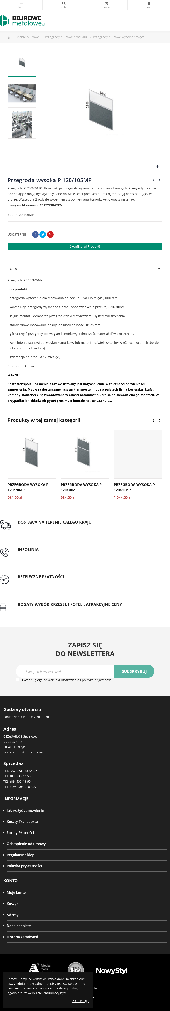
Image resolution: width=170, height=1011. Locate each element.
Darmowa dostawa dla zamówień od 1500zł (54, 527)
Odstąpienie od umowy (26, 843)
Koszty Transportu (22, 821)
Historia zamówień (22, 936)
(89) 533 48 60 (20, 781)
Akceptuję (80, 1001)
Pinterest (50, 234)
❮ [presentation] (153, 420)
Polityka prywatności (24, 865)
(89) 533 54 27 (27, 771)
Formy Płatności (20, 832)
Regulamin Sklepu (22, 854)
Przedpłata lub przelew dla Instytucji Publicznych (58, 582)
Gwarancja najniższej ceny (39, 609)
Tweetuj (42, 234)
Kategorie (21, 3)
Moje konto (16, 892)
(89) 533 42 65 (20, 776)
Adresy (13, 914)
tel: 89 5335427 (30, 554)
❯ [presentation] (160, 420)
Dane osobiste (19, 925)
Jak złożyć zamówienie (25, 810)
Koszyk (13, 903)
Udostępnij (35, 234)
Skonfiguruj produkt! (85, 246)
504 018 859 (27, 787)
